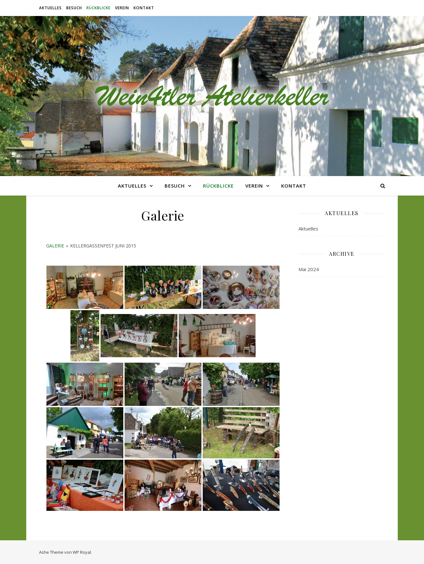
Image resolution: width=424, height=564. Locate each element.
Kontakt (144, 8)
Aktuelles (50, 8)
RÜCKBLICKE (98, 8)
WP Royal (82, 552)
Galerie (55, 246)
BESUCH (74, 8)
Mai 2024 (308, 269)
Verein (122, 8)
